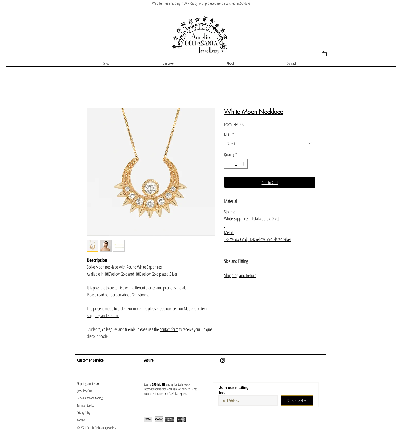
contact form (169, 329)
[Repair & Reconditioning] (90, 398)
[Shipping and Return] (88, 383)
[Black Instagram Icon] (223, 360)
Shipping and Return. (103, 315)
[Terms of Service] (89, 405)
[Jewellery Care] (85, 390)
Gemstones (140, 295)
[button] (324, 53)
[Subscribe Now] (297, 400)
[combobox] (269, 143)
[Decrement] (228, 163)
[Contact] (90, 420)
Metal (229, 134)
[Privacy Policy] (89, 412)
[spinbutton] (236, 163)
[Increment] (243, 163)
